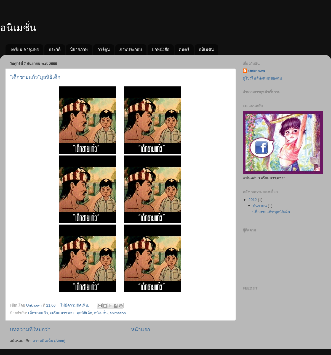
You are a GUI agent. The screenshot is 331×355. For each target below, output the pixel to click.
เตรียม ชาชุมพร (25, 49)
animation (118, 313)
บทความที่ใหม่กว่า (30, 329)
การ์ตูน (103, 49)
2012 (253, 200)
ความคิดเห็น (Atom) (49, 341)
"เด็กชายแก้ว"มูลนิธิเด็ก (35, 77)
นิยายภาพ (79, 49)
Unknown (256, 71)
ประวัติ (55, 49)
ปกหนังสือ (160, 49)
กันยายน (260, 206)
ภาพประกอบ (130, 49)
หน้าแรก (140, 329)
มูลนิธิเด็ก (84, 313)
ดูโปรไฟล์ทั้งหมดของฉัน (262, 78)
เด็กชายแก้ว (38, 313)
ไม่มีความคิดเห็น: (75, 305)
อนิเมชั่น (18, 27)
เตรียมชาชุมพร (62, 313)
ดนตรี (184, 49)
